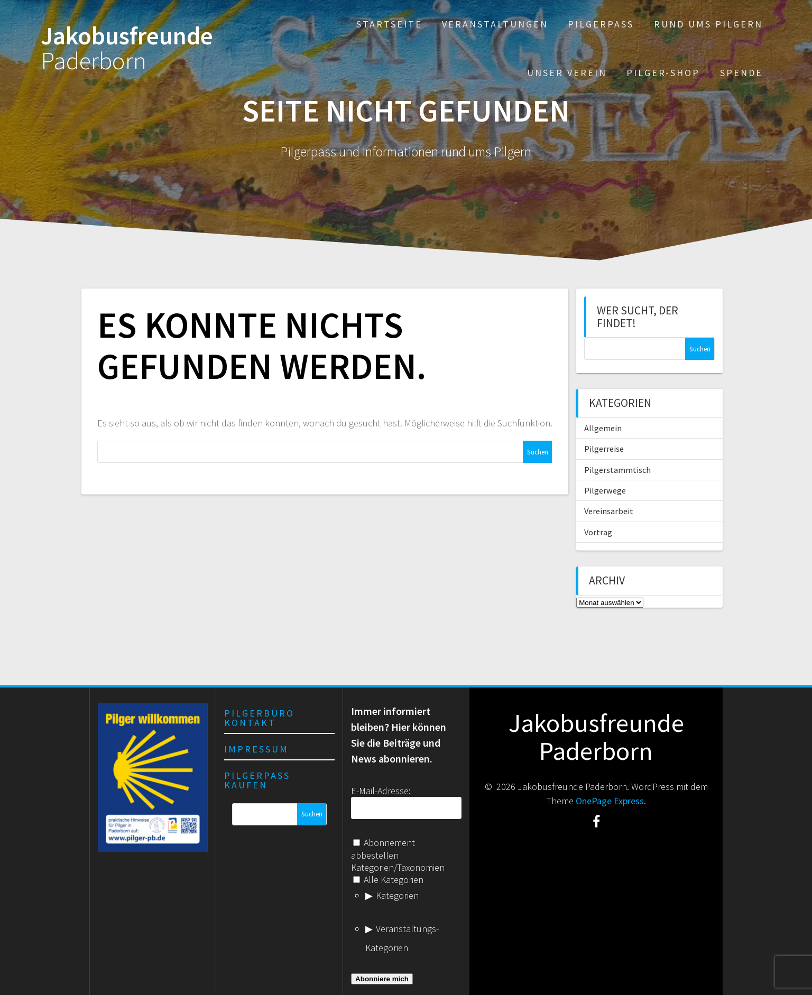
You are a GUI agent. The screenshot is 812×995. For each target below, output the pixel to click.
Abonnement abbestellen (383, 848)
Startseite (389, 24)
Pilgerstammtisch (617, 469)
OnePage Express (610, 801)
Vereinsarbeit (608, 511)
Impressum (256, 749)
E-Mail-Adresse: (381, 791)
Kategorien (397, 895)
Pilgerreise (604, 448)
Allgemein (603, 428)
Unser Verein (567, 73)
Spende (741, 73)
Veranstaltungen (495, 24)
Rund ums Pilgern (708, 24)
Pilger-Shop (663, 73)
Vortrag (598, 532)
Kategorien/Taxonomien (398, 867)
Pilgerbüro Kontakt (259, 718)
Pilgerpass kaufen (257, 780)
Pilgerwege (605, 490)
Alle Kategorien (388, 879)
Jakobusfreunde (127, 48)
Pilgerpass (601, 24)
